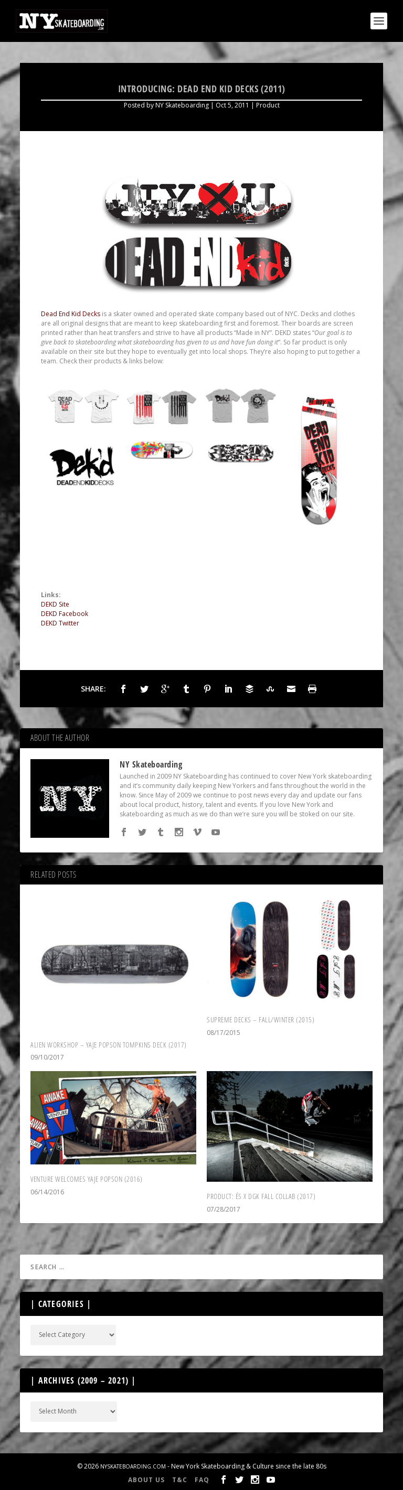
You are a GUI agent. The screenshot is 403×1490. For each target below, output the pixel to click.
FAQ (202, 1479)
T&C (179, 1479)
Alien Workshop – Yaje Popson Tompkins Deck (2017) (108, 1045)
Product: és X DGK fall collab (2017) (261, 1196)
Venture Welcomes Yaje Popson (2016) (86, 1179)
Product (268, 105)
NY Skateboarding (182, 105)
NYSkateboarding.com (133, 1466)
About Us (146, 1479)
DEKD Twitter (60, 623)
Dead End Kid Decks (70, 313)
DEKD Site (55, 604)
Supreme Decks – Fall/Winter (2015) (260, 1019)
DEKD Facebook (64, 613)
